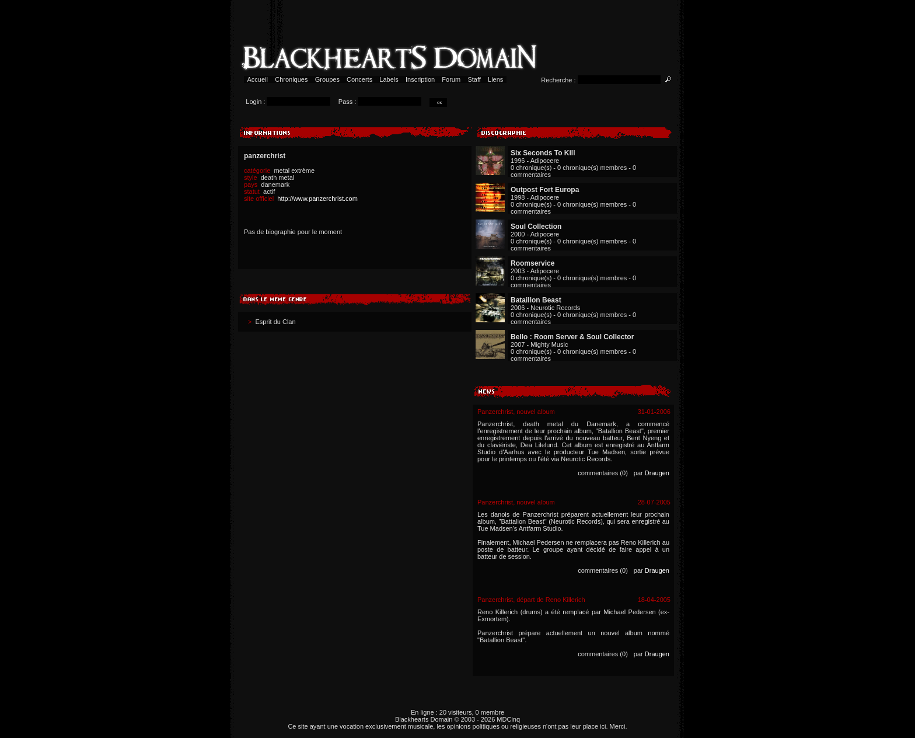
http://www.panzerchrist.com (317, 198)
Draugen (657, 472)
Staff (474, 79)
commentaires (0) (603, 472)
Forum (451, 79)
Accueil (257, 79)
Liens (495, 79)
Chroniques (291, 79)
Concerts (359, 79)
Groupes (327, 79)
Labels (389, 79)
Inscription (420, 79)
